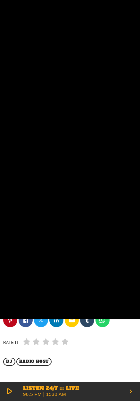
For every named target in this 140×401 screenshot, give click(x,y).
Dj (9, 361)
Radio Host (34, 361)
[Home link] (20, 8)
